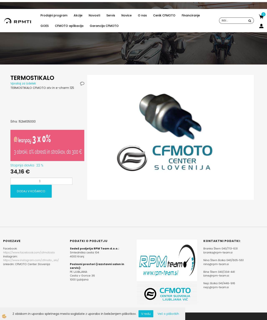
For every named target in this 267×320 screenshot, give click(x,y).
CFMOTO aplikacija (69, 26)
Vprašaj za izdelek (23, 83)
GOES (44, 26)
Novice (126, 15)
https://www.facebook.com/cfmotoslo (29, 252)
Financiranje (191, 15)
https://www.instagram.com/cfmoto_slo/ (31, 260)
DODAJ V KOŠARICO (31, 191)
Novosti (94, 15)
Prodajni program (53, 15)
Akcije (78, 15)
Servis (110, 15)
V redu (146, 314)
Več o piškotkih (168, 314)
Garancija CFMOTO (104, 26)
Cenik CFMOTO (164, 15)
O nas (142, 15)
